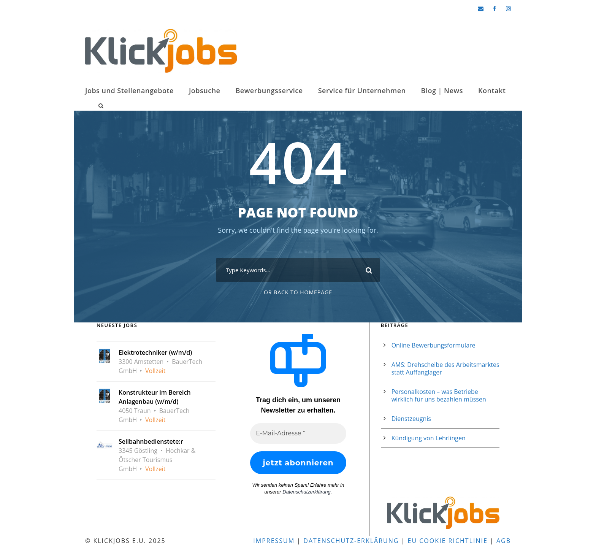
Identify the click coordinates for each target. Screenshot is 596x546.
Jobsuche (204, 90)
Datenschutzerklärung (306, 492)
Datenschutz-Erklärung (351, 540)
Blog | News (442, 90)
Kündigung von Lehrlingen (429, 438)
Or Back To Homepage (298, 292)
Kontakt (492, 90)
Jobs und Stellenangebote (129, 90)
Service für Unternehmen (362, 90)
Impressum (274, 540)
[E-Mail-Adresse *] (298, 433)
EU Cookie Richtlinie (448, 540)
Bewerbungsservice (269, 90)
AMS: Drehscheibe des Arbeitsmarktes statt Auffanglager (445, 368)
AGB (503, 540)
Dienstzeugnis (411, 418)
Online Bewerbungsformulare (434, 345)
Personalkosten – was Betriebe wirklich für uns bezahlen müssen (439, 395)
